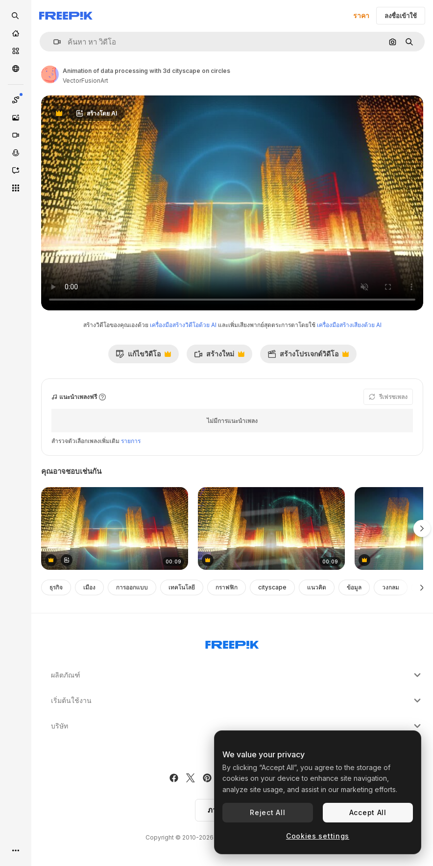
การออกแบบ (132, 587)
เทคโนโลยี (181, 587)
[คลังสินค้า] (16, 51)
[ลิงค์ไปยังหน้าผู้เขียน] (50, 74)
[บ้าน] (16, 33)
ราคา (361, 15)
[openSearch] (16, 15)
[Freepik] (66, 16)
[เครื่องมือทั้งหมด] (16, 188)
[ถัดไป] (422, 587)
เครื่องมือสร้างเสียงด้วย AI (349, 324)
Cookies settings (317, 836)
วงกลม (390, 587)
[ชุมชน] (16, 68)
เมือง (89, 587)
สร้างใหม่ (219, 356)
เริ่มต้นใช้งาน (237, 700)
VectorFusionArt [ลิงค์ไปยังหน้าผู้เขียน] (85, 80)
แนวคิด (316, 587)
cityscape (272, 587)
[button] (53, 42)
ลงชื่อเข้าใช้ (401, 16)
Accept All (367, 812)
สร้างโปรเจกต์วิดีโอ (308, 356)
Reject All (267, 812)
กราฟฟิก (227, 587)
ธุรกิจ (56, 587)
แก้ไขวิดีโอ (143, 356)
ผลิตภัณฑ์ (237, 675)
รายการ (131, 441)
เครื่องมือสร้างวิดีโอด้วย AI (183, 324)
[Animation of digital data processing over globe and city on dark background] (271, 528)
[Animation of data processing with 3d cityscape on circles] (114, 528)
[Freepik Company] (232, 643)
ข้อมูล (354, 587)
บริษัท (237, 726)
